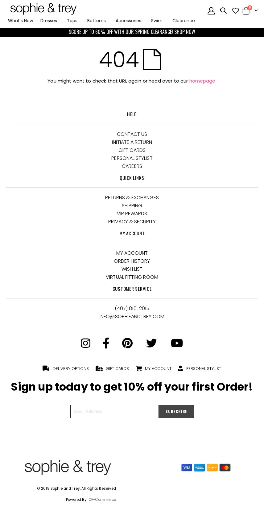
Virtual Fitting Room (132, 277)
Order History (132, 261)
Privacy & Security (131, 221)
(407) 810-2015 (132, 308)
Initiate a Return (132, 142)
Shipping (132, 205)
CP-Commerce (102, 499)
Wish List (132, 269)
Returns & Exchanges (132, 197)
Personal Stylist (131, 158)
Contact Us (132, 134)
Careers (132, 166)
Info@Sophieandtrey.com (132, 316)
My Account (132, 253)
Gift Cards (132, 150)
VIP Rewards (132, 213)
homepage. (203, 81)
